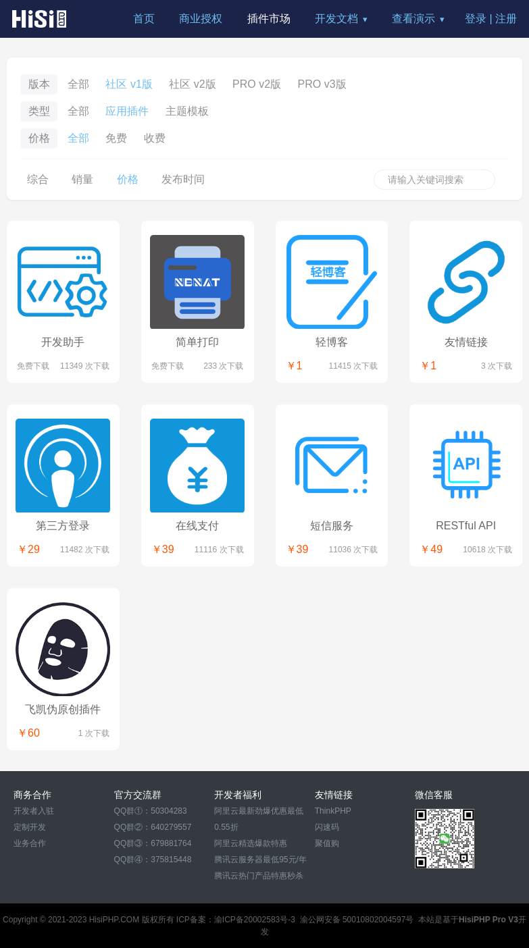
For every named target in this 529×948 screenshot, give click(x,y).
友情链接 (466, 342)
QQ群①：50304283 (150, 811)
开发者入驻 (34, 811)
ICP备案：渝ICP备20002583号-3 (235, 919)
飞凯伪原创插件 (63, 709)
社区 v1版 (128, 84)
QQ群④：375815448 (153, 859)
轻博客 (332, 342)
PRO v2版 (256, 84)
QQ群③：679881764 (153, 843)
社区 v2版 (192, 84)
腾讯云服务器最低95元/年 (260, 859)
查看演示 (413, 18)
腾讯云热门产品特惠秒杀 (258, 875)
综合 (38, 179)
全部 (78, 84)
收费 (155, 138)
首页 (144, 18)
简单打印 (197, 342)
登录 (475, 18)
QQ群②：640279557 (153, 827)
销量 (82, 179)
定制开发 (30, 827)
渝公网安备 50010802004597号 (357, 919)
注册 (506, 18)
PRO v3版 (322, 84)
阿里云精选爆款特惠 (250, 843)
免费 (116, 138)
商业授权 (200, 18)
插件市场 (269, 18)
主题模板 (187, 111)
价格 (127, 179)
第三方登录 (63, 525)
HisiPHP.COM (114, 919)
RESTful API (466, 525)
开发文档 (336, 18)
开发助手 (62, 342)
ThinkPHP (333, 811)
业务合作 (30, 843)
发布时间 (183, 179)
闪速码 (327, 827)
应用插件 (127, 111)
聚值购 (327, 843)
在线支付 (197, 525)
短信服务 (331, 525)
